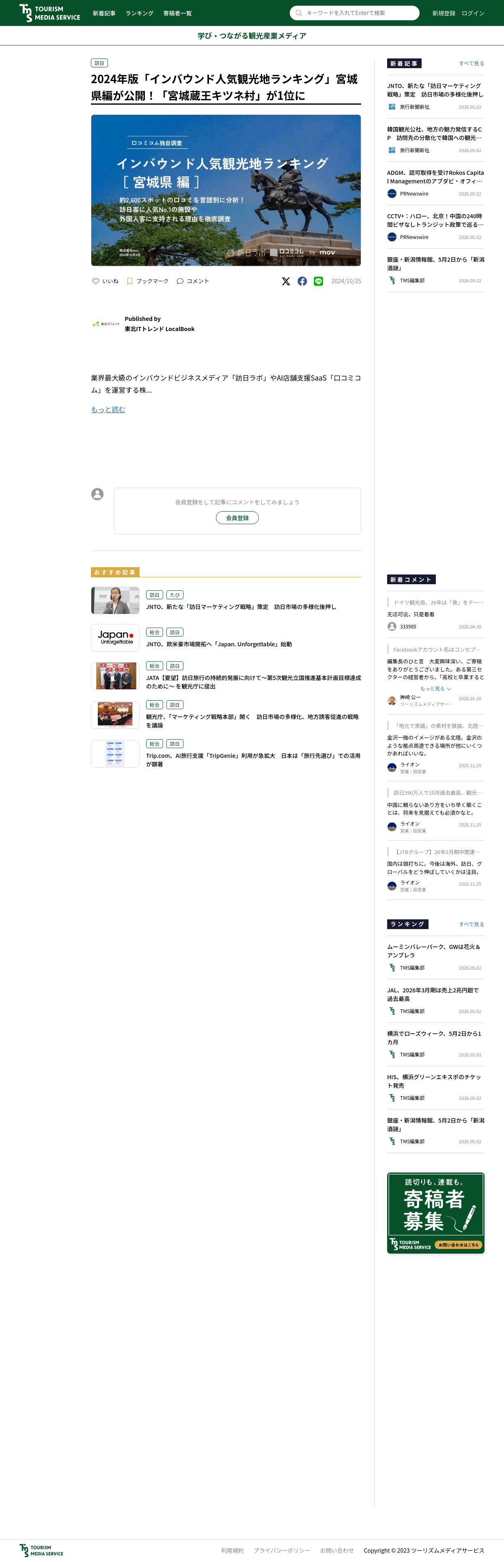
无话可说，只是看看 (411, 614)
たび (175, 594)
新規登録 (444, 13)
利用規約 (232, 1550)
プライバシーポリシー (282, 1550)
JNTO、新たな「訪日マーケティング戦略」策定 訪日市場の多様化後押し (241, 606)
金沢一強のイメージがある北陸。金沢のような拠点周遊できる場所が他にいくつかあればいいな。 (434, 745)
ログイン (473, 13)
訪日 (99, 62)
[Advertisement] (226, 443)
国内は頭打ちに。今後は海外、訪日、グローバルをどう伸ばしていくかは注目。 (434, 868)
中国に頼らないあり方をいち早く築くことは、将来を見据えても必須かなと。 (434, 809)
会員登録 (237, 518)
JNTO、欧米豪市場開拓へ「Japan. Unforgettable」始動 (219, 644)
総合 (154, 631)
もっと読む (108, 409)
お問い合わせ (337, 1550)
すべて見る (472, 63)
